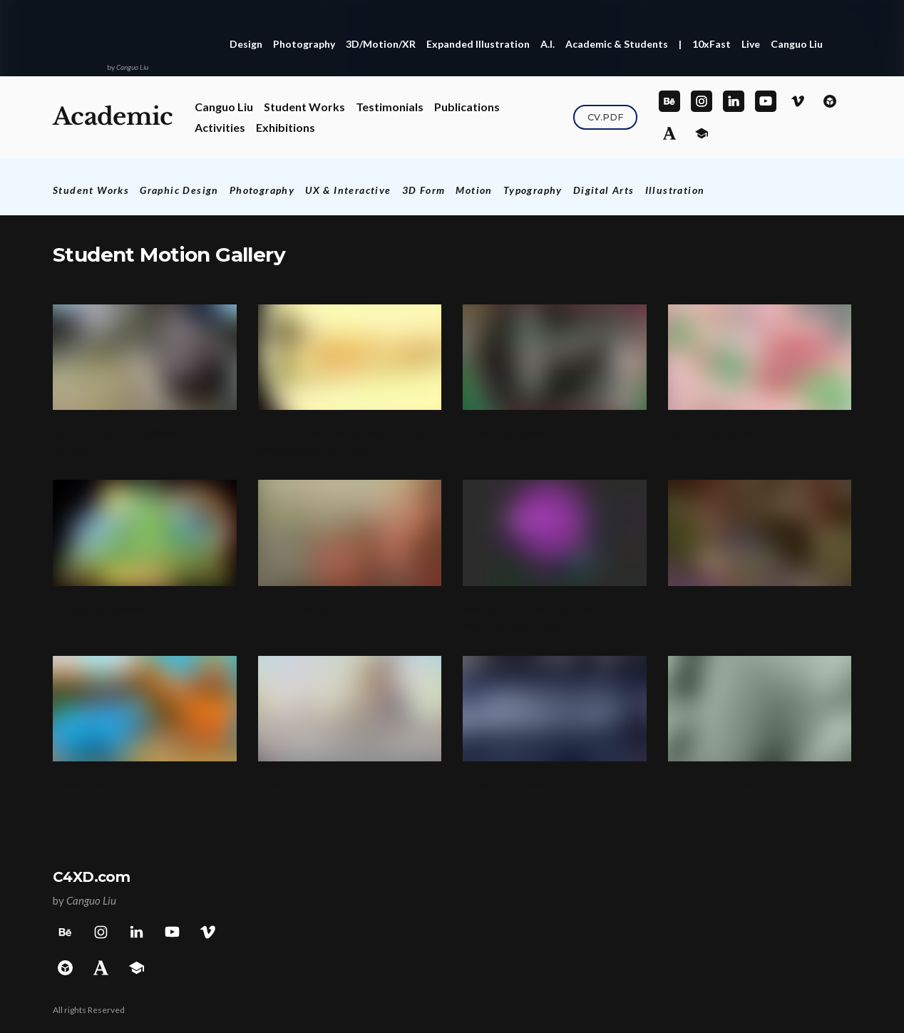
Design (246, 44)
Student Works (304, 106)
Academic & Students (616, 44)
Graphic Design (179, 190)
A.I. (547, 44)
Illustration (675, 190)
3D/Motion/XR (381, 44)
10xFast (711, 44)
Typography (533, 190)
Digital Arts (604, 190)
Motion (474, 190)
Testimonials (389, 106)
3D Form (424, 190)
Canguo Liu (797, 44)
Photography (304, 44)
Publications (467, 106)
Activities (220, 127)
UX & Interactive (348, 190)
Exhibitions (285, 127)
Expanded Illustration (478, 44)
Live (750, 44)
